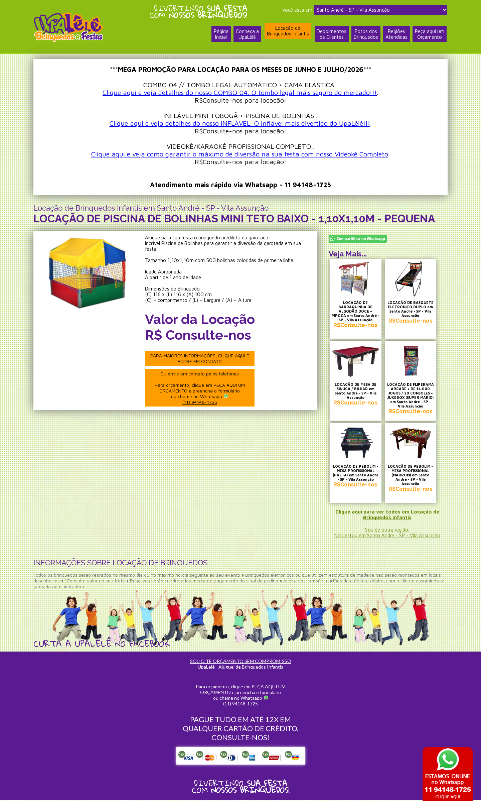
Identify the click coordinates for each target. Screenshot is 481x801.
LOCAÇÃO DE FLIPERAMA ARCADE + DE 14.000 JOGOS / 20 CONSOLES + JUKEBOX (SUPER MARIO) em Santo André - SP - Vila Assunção (412, 396)
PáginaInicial (220, 34)
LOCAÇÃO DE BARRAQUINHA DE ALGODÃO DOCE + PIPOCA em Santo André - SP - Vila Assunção (355, 312)
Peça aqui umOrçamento (429, 34)
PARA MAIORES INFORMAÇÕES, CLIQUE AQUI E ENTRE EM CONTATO (200, 358)
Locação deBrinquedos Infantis (288, 31)
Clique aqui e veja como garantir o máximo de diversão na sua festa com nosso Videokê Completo (239, 154)
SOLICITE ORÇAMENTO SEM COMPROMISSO (240, 662)
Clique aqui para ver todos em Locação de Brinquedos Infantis (387, 515)
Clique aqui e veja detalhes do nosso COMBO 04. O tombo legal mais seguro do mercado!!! (240, 92)
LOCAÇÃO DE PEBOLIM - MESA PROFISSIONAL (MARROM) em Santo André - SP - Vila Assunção (411, 474)
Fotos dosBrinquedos (366, 34)
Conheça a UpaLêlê (247, 34)
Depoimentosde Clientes (331, 34)
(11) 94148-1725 (200, 402)
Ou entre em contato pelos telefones (200, 388)
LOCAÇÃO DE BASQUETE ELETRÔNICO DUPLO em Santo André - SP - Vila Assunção (412, 310)
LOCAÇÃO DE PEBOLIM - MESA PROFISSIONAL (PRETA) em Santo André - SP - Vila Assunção (356, 474)
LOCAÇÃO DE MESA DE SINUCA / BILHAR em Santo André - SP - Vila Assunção (356, 392)
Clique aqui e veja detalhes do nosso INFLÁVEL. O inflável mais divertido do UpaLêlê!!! (240, 123)
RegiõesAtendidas (396, 34)
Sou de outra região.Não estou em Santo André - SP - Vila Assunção (387, 533)
